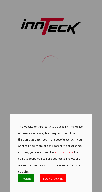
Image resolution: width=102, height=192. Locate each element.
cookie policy (64, 152)
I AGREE (26, 178)
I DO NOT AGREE (53, 178)
